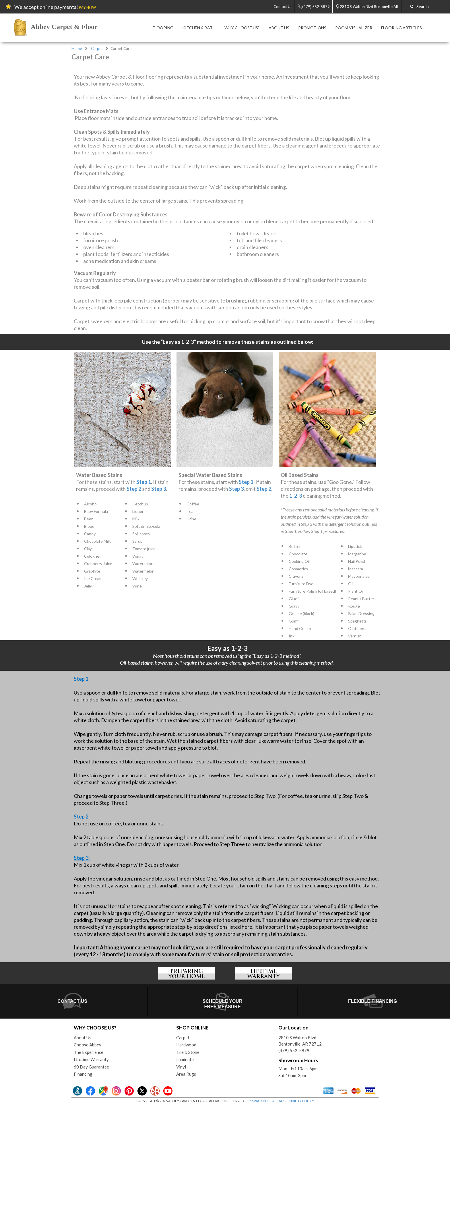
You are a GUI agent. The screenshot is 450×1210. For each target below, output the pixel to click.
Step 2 (134, 592)
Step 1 (143, 585)
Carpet (97, 48)
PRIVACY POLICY (262, 1204)
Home (76, 48)
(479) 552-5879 (293, 1153)
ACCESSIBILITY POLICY (296, 1204)
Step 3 (158, 592)
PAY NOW (87, 7)
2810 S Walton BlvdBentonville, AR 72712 (300, 1144)
